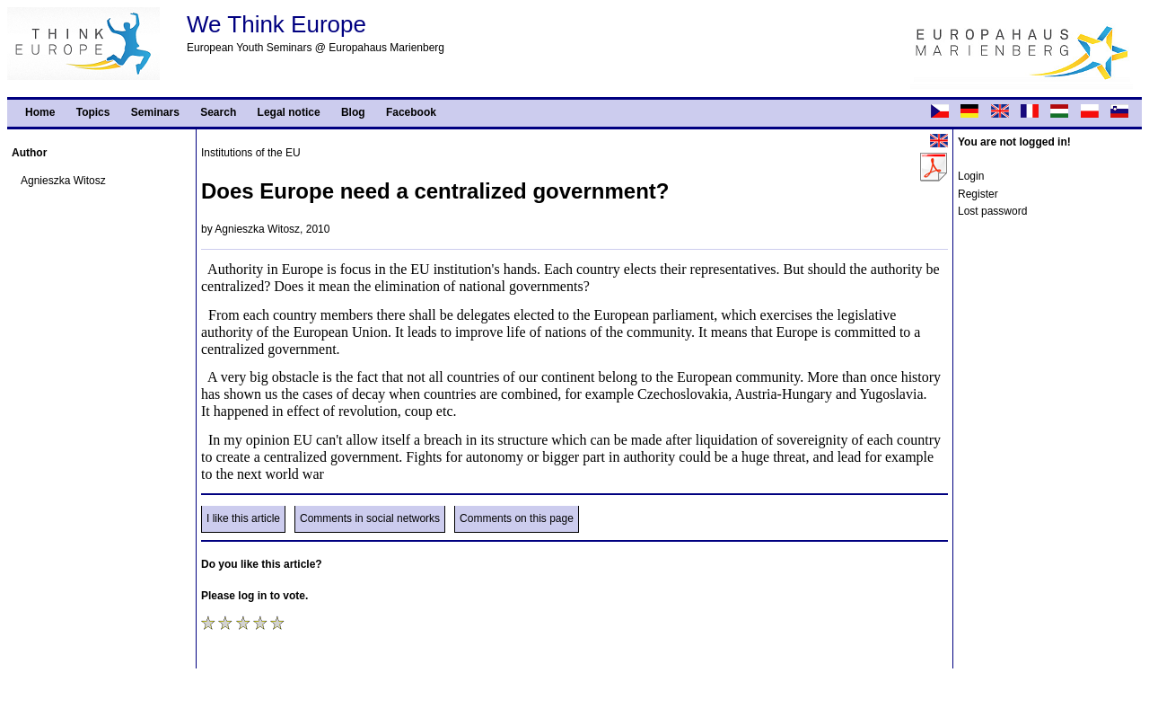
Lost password (992, 211)
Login (971, 176)
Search (218, 112)
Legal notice (289, 112)
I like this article (243, 518)
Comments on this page (517, 518)
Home (40, 112)
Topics (93, 112)
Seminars (155, 112)
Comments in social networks (370, 518)
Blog (353, 112)
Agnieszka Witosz (63, 180)
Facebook (411, 112)
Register (978, 194)
